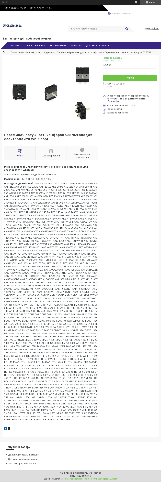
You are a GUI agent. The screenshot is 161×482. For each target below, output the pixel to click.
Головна (14, 45)
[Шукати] (126, 29)
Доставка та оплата (97, 45)
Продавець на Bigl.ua (80, 475)
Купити (130, 77)
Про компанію (58, 45)
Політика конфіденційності (104, 478)
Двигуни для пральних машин (23, 454)
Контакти (76, 45)
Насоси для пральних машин (23, 459)
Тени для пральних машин (22, 463)
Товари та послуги (34, 45)
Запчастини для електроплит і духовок (33, 52)
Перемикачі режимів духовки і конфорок (79, 52)
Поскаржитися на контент (76, 478)
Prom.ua (97, 472)
